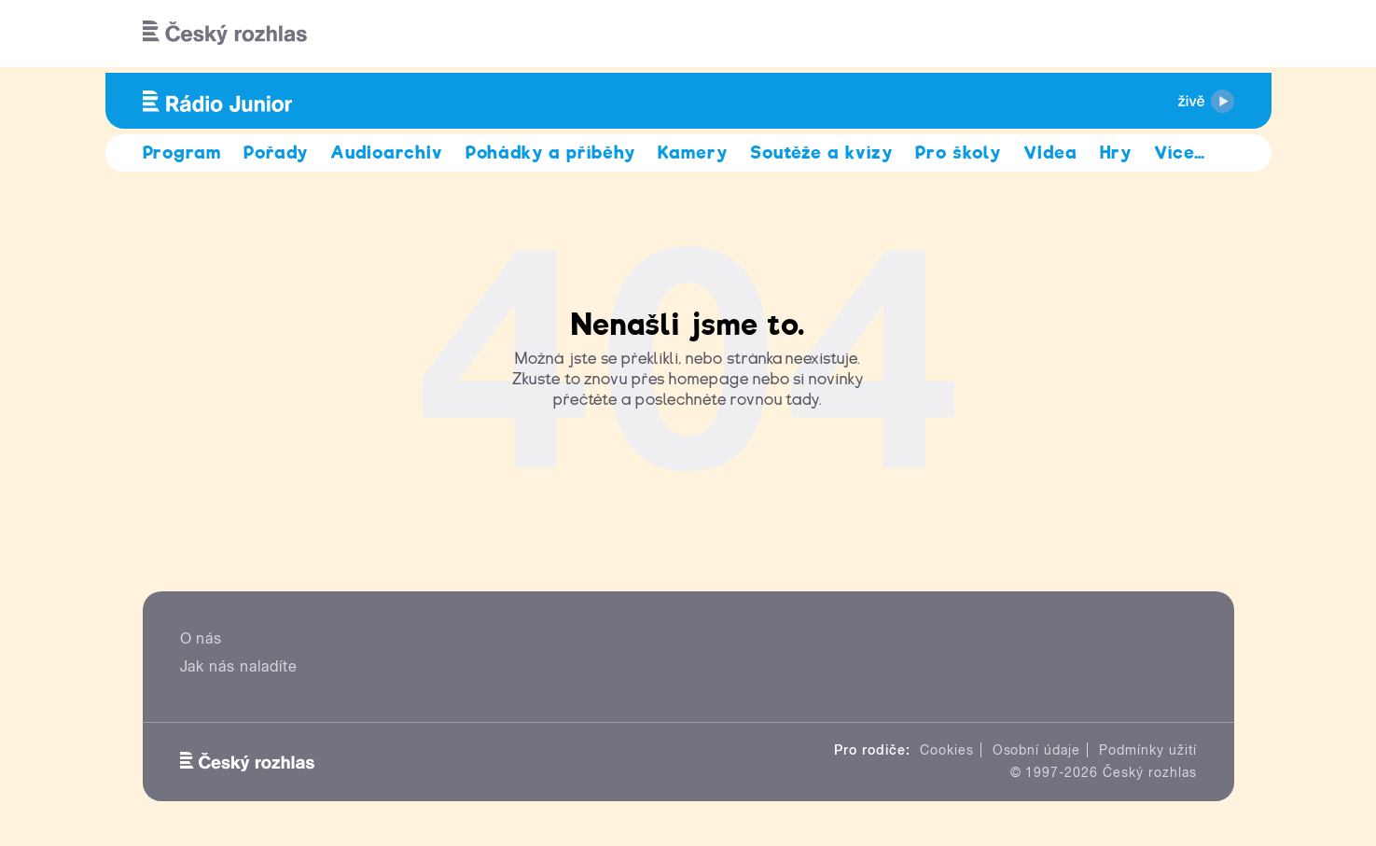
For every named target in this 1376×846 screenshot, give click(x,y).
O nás (201, 638)
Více (1179, 152)
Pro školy (958, 152)
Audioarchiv (386, 152)
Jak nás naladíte (239, 666)
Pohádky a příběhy (550, 152)
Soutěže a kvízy (821, 152)
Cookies (947, 749)
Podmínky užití (1147, 749)
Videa (1050, 152)
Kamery (693, 152)
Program (182, 152)
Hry (1116, 152)
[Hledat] (1209, 33)
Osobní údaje (1037, 749)
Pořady (275, 152)
